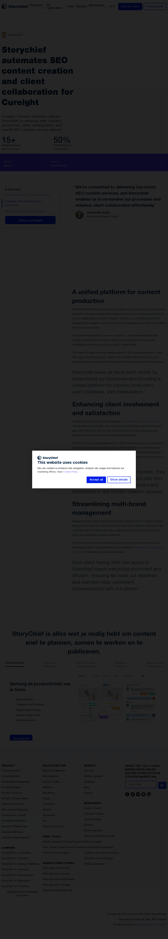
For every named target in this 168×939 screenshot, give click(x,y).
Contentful (49, 804)
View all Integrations (54, 827)
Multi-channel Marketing (15, 810)
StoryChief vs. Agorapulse (16, 881)
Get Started (21, 738)
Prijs (70, 6)
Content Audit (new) (12, 804)
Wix (45, 821)
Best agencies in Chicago (56, 885)
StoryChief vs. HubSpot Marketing (20, 864)
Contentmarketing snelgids (98, 847)
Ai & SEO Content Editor (15, 799)
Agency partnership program (99, 836)
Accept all (96, 480)
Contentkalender (11, 776)
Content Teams (51, 782)
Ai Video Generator (12, 793)
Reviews (88, 825)
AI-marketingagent (11, 787)
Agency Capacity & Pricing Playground (63, 842)
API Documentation (94, 864)
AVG (164, 925)
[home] (15, 6)
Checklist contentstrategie (98, 858)
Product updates (93, 776)
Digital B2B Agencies (54, 771)
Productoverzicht (11, 771)
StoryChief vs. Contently (15, 858)
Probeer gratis (155, 6)
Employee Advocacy (12, 832)
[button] (37, 6)
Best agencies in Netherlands (59, 879)
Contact (88, 793)
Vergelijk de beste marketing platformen (22, 894)
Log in (111, 6)
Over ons (89, 771)
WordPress (49, 793)
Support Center (92, 808)
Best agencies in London (56, 874)
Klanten (81, 6)
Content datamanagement (16, 838)
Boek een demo (130, 6)
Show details (119, 480)
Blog (86, 787)
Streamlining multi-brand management (25, 212)
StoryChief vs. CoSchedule (16, 853)
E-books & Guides (94, 814)
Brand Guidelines (93, 831)
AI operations (54, 6)
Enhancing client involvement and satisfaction (23, 203)
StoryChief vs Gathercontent (17, 875)
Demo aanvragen (30, 220)
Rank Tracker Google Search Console (63, 847)
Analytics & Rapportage (14, 827)
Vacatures (89, 782)
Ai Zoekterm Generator (14, 821)
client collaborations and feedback (140, 422)
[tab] (14, 664)
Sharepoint (49, 815)
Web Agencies (50, 776)
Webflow (47, 787)
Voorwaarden (143, 925)
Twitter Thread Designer (56, 853)
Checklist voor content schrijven (101, 853)
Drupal (46, 799)
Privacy (156, 925)
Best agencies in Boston (56, 868)
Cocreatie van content (14, 815)
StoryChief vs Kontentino (15, 886)
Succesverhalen (92, 819)
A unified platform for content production (28, 195)
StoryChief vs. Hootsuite (15, 870)
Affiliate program (93, 842)
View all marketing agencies (57, 890)
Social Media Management (16, 782)
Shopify (47, 810)
